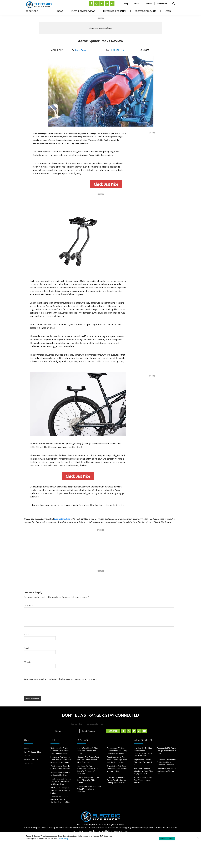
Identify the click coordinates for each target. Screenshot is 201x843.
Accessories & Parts (145, 11)
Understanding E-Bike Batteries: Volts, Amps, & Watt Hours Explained (61, 750)
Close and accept (167, 839)
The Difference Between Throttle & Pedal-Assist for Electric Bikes (61, 781)
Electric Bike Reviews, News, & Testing (39, 4)
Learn (167, 11)
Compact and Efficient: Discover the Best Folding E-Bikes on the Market (117, 750)
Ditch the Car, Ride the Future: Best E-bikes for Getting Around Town (116, 780)
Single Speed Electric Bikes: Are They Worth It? (143, 762)
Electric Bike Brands (114, 11)
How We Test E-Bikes (32, 752)
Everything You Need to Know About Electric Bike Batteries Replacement (61, 759)
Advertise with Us (31, 759)
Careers (27, 756)
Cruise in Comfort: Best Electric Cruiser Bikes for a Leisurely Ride (117, 768)
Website (27, 662)
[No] (198, 837)
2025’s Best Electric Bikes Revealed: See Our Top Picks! (87, 750)
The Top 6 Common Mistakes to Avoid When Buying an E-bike (143, 771)
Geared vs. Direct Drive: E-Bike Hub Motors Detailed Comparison (166, 762)
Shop (126, 3)
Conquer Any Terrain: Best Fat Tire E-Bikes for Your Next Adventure (88, 759)
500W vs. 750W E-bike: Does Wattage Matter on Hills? (143, 780)
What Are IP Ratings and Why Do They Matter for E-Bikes (60, 790)
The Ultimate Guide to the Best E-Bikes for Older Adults (88, 780)
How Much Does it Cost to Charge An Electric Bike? (166, 771)
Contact (148, 3)
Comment (29, 605)
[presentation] (41, 690)
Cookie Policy (63, 839)
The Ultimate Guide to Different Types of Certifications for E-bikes (61, 799)
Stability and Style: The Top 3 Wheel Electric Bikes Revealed (89, 789)
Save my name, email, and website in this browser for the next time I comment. (60, 679)
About (136, 3)
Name (27, 634)
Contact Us (28, 763)
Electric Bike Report (62, 519)
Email (27, 648)
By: (79, 50)
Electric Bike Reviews (83, 11)
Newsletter (162, 3)
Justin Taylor (80, 50)
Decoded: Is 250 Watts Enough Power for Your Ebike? (166, 750)
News (60, 11)
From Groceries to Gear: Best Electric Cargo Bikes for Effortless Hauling (117, 759)
